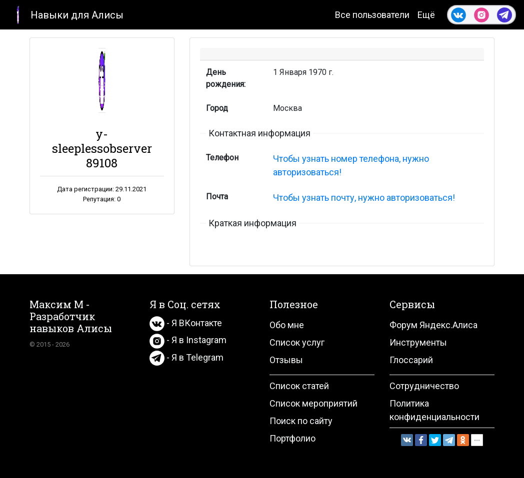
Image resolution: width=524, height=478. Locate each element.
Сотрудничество (424, 386)
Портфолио (293, 438)
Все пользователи (372, 14)
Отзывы (286, 360)
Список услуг (297, 342)
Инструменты (418, 342)
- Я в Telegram (187, 357)
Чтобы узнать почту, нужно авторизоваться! (364, 197)
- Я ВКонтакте (186, 323)
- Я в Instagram (188, 340)
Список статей (299, 386)
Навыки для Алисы (66, 14)
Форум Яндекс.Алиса (434, 325)
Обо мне (287, 325)
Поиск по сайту (301, 421)
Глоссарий (411, 360)
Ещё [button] (426, 14)
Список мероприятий (314, 403)
